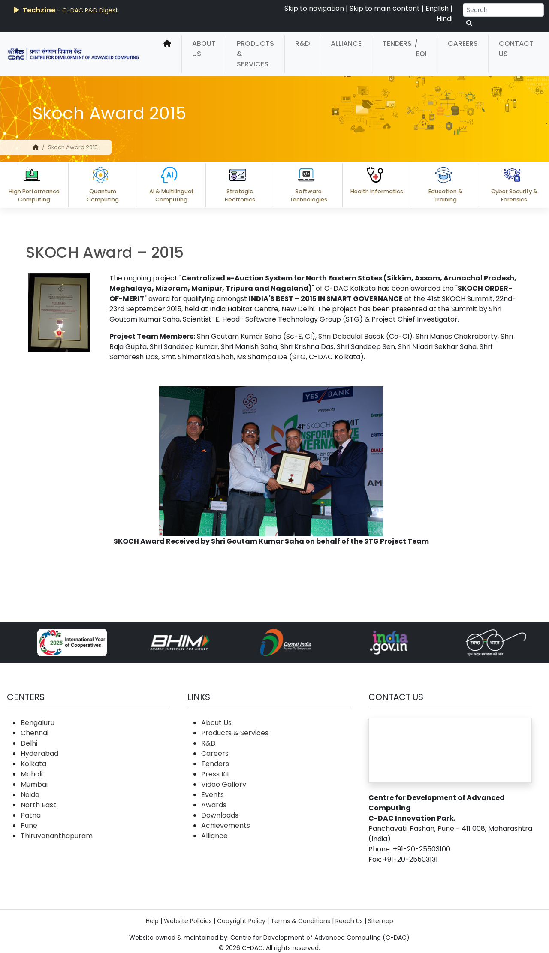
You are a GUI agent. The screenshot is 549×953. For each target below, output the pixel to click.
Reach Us (349, 921)
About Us (204, 49)
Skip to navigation (314, 8)
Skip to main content (385, 8)
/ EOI (420, 49)
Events (212, 795)
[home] (167, 54)
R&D (302, 43)
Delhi (29, 743)
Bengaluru (37, 723)
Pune (29, 825)
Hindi (444, 19)
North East (38, 805)
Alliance (346, 43)
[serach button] (469, 23)
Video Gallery (223, 784)
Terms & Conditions (300, 921)
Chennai (34, 733)
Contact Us (516, 49)
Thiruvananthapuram (57, 836)
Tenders (397, 43)
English (437, 8)
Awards (213, 805)
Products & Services (255, 54)
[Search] (503, 10)
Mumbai (34, 784)
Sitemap (380, 921)
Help (152, 921)
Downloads (219, 815)
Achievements (225, 825)
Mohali (31, 774)
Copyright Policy (241, 921)
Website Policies (188, 921)
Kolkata (33, 764)
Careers (463, 43)
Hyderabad (39, 753)
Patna (31, 815)
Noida (30, 795)
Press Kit (215, 774)
